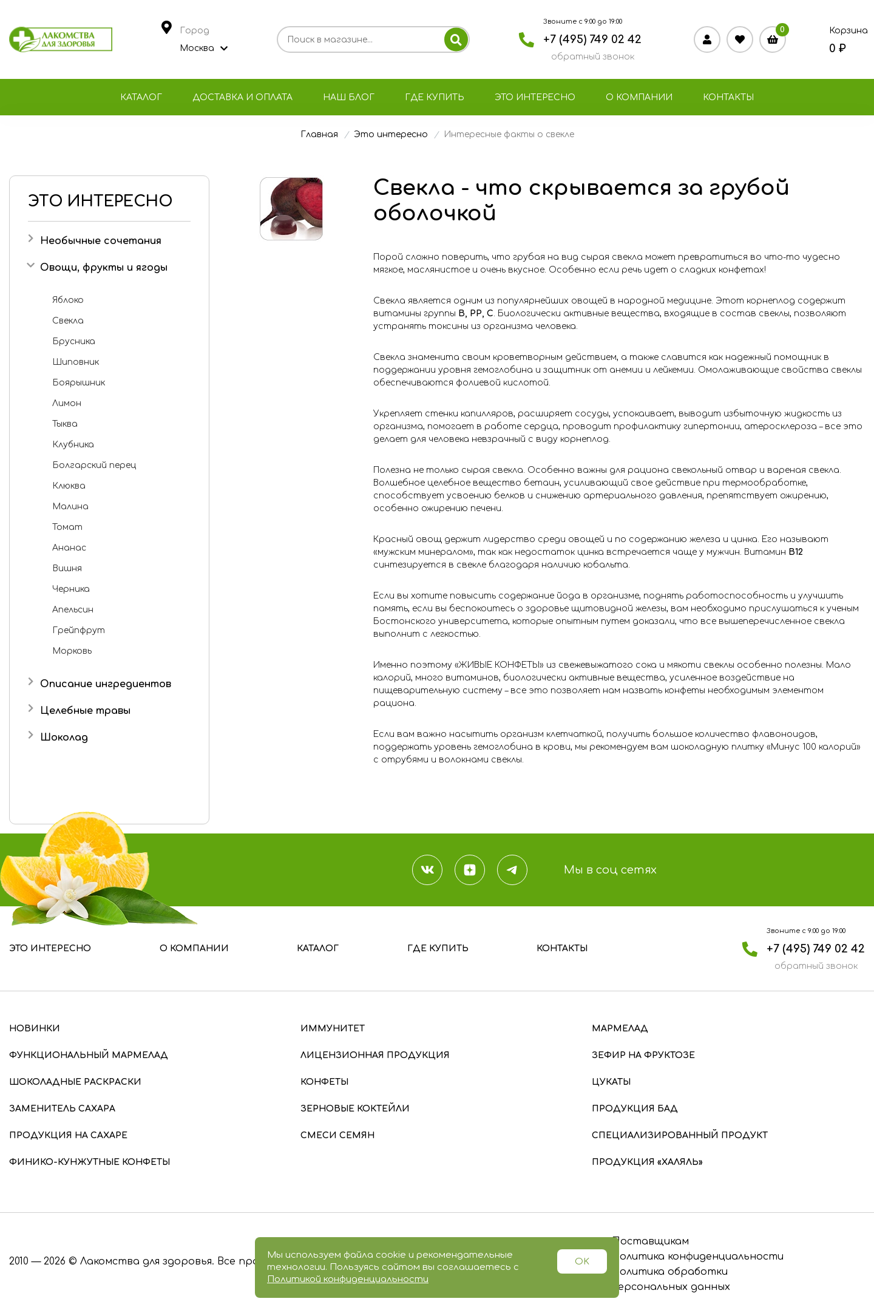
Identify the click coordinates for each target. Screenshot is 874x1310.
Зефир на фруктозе (643, 1055)
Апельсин (72, 609)
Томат (67, 527)
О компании (639, 97)
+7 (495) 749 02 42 (592, 39)
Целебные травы (85, 710)
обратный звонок (592, 56)
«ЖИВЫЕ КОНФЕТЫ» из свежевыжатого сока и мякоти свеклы (596, 665)
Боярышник (78, 382)
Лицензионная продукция (375, 1055)
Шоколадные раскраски (75, 1082)
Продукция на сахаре (68, 1135)
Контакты (728, 97)
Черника (71, 589)
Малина (70, 506)
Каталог (141, 97)
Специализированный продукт (680, 1135)
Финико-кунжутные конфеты (89, 1162)
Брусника (73, 341)
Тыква (65, 424)
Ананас (69, 547)
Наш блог (348, 97)
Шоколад (64, 737)
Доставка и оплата (242, 97)
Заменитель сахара (62, 1108)
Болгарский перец (94, 465)
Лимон (66, 403)
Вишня (67, 568)
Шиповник (75, 362)
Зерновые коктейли (355, 1108)
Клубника (73, 444)
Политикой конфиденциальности (348, 1279)
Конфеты (324, 1082)
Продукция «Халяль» (647, 1162)
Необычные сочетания (100, 241)
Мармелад (620, 1028)
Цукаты (611, 1082)
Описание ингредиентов (105, 684)
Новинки (34, 1028)
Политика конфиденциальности (697, 1256)
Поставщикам (649, 1241)
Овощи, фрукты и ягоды (104, 267)
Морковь (72, 651)
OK (582, 1262)
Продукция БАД (635, 1108)
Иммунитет (332, 1028)
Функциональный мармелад (88, 1055)
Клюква (69, 485)
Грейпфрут (78, 630)
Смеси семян (337, 1135)
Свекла (68, 320)
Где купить (434, 97)
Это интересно (535, 97)
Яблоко (68, 300)
